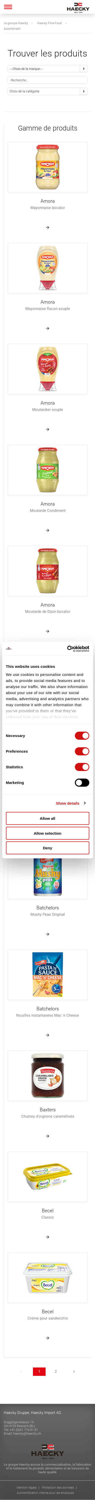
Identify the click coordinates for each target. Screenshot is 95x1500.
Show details (68, 803)
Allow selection (47, 833)
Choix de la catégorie (24, 91)
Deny (47, 848)
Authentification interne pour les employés (45, 1493)
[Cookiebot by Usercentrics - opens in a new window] (67, 648)
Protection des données (58, 1487)
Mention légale (26, 1487)
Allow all (47, 818)
